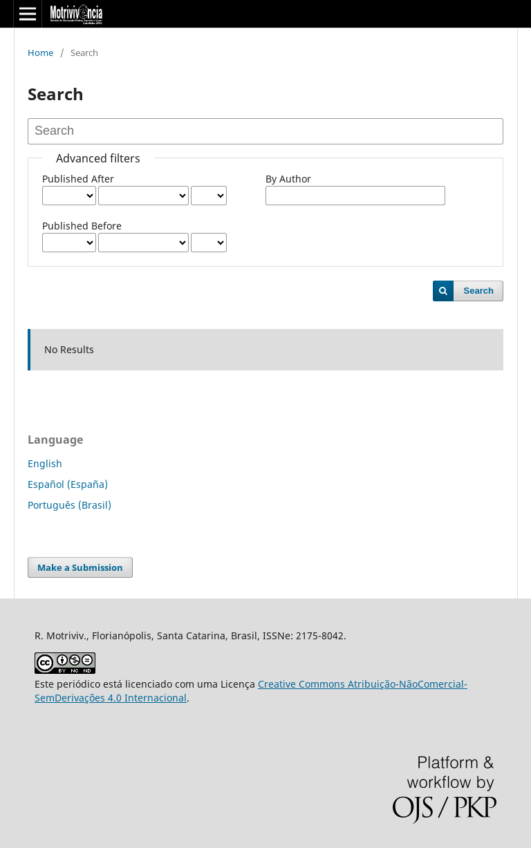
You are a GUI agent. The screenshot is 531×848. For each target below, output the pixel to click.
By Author (288, 178)
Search (479, 290)
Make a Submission (80, 567)
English (45, 463)
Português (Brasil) (69, 504)
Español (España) (68, 484)
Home (40, 52)
